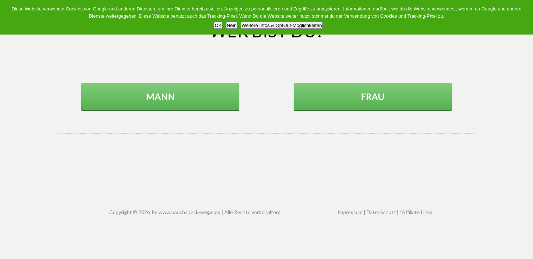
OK (218, 25)
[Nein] (524, 17)
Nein (231, 25)
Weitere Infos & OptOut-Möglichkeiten (282, 25)
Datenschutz (381, 212)
